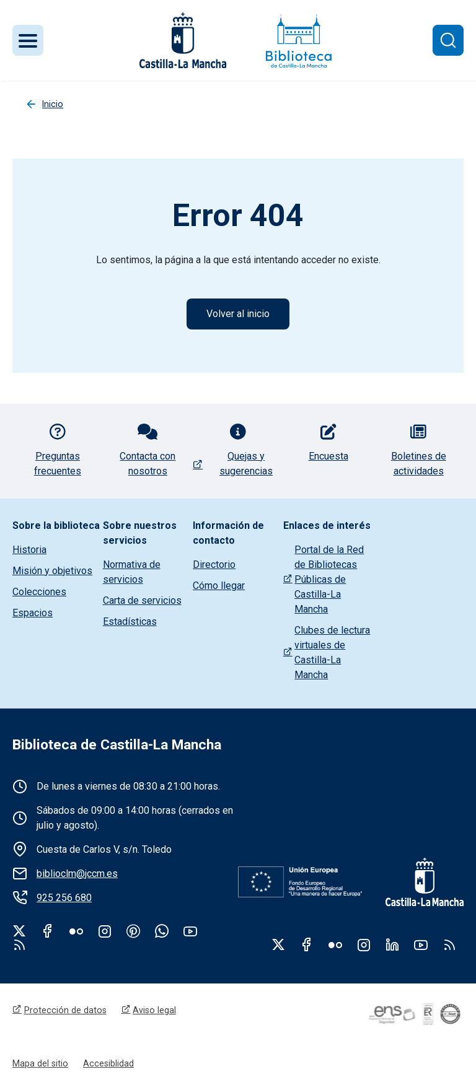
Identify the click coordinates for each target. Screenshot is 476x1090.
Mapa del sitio (40, 1063)
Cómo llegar (219, 585)
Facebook (47, 931)
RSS (449, 944)
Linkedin (392, 944)
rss (19, 944)
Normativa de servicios (132, 572)
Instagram (104, 931)
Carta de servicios (142, 600)
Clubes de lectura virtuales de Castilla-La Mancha (332, 652)
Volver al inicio (238, 314)
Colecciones (39, 592)
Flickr (76, 931)
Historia (29, 550)
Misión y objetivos (52, 571)
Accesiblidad (108, 1063)
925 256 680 (64, 898)
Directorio (214, 564)
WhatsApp (162, 931)
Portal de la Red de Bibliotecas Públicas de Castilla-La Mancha (329, 579)
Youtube (190, 931)
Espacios (32, 613)
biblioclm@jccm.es (77, 873)
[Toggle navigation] (27, 40)
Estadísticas (130, 621)
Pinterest (133, 931)
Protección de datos (65, 1010)
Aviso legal (154, 1010)
